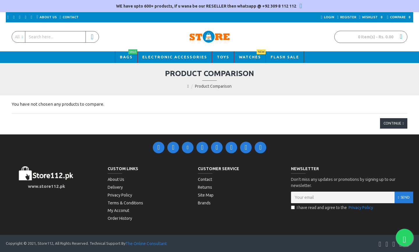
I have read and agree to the (332, 208)
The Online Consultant (146, 242)
